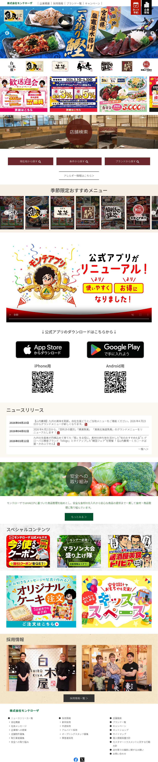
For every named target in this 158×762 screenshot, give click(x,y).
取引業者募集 (17, 738)
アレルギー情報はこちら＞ (79, 175)
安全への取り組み (20, 741)
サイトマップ (119, 734)
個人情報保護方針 (122, 738)
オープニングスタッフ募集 (75, 734)
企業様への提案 (19, 729)
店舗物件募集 (17, 734)
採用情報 (58, 3)
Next (151, 32)
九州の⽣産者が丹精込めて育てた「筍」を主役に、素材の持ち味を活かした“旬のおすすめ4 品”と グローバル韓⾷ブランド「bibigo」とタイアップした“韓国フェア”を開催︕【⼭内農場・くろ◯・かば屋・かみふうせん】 (90, 440)
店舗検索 (117, 718)
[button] (4, 93)
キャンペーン (92, 3)
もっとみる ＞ (79, 517)
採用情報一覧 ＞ (79, 698)
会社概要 (15, 722)
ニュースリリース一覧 (22, 718)
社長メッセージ (19, 726)
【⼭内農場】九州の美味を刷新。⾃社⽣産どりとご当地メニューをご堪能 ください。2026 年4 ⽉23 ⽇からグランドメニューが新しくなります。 (89, 422)
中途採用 (66, 726)
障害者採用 (67, 738)
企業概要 (45, 3)
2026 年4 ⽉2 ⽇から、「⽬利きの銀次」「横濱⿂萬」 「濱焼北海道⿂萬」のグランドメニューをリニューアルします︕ (88, 430)
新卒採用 (66, 722)
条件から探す (79, 161)
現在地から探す (30, 161)
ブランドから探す (127, 161)
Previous (6, 32)
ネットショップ (120, 729)
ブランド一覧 (74, 3)
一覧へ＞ (143, 449)
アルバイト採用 (69, 729)
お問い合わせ (119, 753)
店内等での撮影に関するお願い (128, 749)
